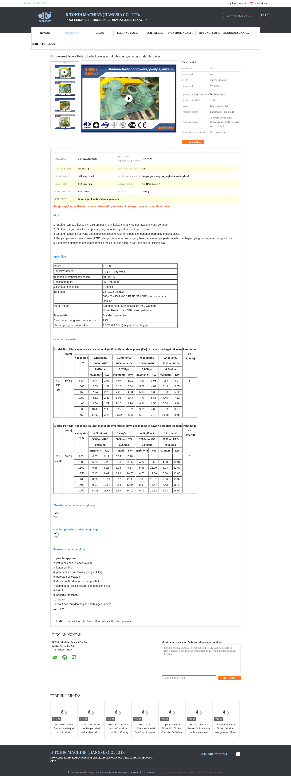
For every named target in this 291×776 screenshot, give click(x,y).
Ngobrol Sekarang (237, 3)
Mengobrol (193, 142)
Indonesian (260, 3)
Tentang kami (127, 32)
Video (99, 32)
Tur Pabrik (154, 32)
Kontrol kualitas (182, 32)
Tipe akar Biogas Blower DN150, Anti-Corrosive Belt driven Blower (172, 730)
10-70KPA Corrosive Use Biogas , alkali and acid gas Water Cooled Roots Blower (91, 730)
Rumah (45, 32)
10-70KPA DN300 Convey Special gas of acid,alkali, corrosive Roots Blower (64, 732)
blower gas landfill (104, 621)
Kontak (229, 678)
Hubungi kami (209, 32)
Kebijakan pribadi (90, 772)
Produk (72, 32)
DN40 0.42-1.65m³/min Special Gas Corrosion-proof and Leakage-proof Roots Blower (145, 732)
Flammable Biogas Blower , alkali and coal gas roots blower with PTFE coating (226, 730)
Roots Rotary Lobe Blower (80, 621)
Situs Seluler (75, 772)
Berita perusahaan (45, 43)
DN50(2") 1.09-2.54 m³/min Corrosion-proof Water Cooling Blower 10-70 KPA (118, 730)
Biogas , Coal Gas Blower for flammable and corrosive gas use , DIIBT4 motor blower (199, 732)
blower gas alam (123, 621)
